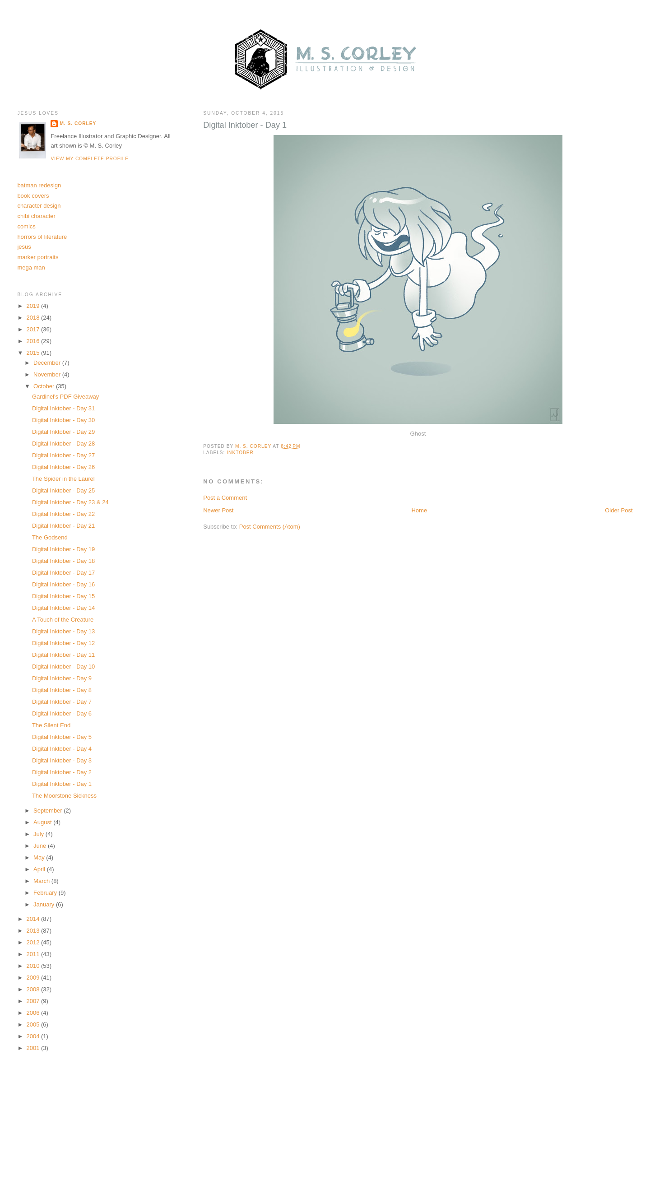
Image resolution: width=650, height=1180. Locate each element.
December (47, 362)
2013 (33, 930)
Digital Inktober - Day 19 (63, 549)
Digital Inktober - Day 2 (62, 772)
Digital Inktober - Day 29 (63, 431)
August (43, 822)
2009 (33, 977)
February (46, 892)
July (39, 834)
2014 (33, 918)
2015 (33, 352)
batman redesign (39, 185)
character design (38, 205)
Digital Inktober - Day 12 (63, 643)
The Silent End (51, 725)
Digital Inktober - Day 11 (63, 654)
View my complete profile (90, 158)
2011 (33, 954)
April (40, 869)
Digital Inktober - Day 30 (63, 420)
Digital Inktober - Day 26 (63, 467)
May (39, 857)
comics (26, 226)
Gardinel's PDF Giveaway (65, 396)
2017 (33, 329)
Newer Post (218, 510)
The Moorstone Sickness (64, 795)
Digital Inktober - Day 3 (62, 760)
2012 (33, 942)
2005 (33, 1024)
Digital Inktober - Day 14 (63, 607)
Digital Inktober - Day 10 (63, 666)
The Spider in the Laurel (63, 478)
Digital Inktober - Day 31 (63, 408)
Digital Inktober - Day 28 (63, 443)
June (40, 845)
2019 (33, 305)
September (48, 810)
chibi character (36, 216)
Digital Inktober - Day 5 (62, 737)
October (44, 386)
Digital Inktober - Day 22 (63, 514)
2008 (33, 989)
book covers (33, 195)
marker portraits (37, 257)
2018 (33, 317)
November (47, 374)
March (42, 881)
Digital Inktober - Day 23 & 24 (70, 502)
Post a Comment (225, 497)
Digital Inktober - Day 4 (62, 748)
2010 (33, 965)
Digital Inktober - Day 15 (63, 596)
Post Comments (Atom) (269, 526)
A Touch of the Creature (62, 619)
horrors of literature (42, 236)
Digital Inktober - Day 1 (62, 783)
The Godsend (50, 537)
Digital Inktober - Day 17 (63, 572)
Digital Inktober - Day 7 (62, 701)
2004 (33, 1036)
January (44, 904)
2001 (33, 1048)
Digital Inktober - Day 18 (63, 560)
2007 (33, 1001)
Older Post (618, 510)
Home (419, 510)
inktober (240, 452)
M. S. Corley (78, 123)
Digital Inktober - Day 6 (62, 713)
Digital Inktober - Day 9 (62, 678)
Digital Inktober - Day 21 (63, 525)
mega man (31, 267)
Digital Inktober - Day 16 (63, 584)
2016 (33, 341)
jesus (24, 246)
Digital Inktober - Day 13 (63, 631)
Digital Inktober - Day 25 (63, 490)
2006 (33, 1012)
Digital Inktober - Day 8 (62, 690)
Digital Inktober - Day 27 (63, 455)
